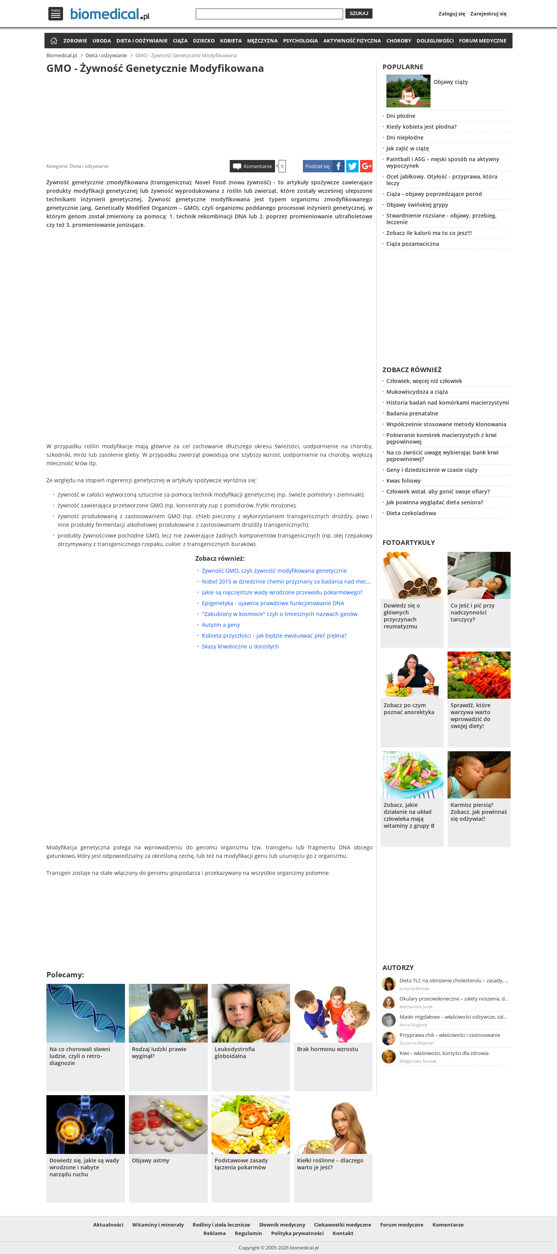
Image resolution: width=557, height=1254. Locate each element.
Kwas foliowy (403, 480)
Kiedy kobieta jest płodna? (421, 126)
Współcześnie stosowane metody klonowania (446, 424)
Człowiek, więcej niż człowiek (424, 381)
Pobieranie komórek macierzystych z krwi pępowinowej (441, 438)
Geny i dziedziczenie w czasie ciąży (432, 469)
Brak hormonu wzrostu (327, 1049)
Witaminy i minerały (158, 1224)
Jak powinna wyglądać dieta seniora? (434, 502)
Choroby (398, 40)
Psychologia (300, 40)
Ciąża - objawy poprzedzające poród (434, 193)
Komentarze (258, 166)
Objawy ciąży (451, 81)
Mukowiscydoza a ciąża (417, 391)
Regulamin (248, 1233)
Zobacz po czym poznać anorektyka (409, 709)
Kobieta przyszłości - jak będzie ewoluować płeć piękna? (274, 635)
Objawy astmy (150, 1160)
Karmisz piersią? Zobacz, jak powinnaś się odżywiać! (479, 811)
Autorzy (398, 967)
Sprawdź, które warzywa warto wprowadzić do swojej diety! (470, 716)
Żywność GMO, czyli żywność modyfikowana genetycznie (274, 570)
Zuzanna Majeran (417, 1043)
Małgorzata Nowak (418, 1061)
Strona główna (52, 41)
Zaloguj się (452, 13)
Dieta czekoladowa (411, 513)
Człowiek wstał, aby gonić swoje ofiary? (438, 491)
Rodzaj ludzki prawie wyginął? (159, 1053)
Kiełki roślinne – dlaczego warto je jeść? (330, 1164)
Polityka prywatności (297, 1233)
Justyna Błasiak (414, 988)
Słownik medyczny (282, 1224)
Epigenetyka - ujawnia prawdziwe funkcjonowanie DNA (273, 603)
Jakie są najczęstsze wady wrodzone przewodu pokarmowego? (282, 592)
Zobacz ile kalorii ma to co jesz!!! (429, 233)
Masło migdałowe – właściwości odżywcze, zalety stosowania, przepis (454, 1016)
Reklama (214, 1233)
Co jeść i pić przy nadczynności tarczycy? (473, 612)
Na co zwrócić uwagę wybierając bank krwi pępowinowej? (442, 456)
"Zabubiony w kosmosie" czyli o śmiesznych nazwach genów (279, 614)
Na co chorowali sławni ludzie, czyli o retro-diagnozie (80, 1056)
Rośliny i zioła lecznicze (221, 1224)
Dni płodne (400, 115)
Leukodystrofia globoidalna (235, 1053)
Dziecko (204, 40)
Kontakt (343, 1233)
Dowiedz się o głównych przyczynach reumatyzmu (402, 616)
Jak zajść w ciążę (407, 148)
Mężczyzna (262, 40)
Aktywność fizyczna (352, 40)
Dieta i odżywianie (141, 40)
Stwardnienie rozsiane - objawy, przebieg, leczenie (441, 219)
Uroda (101, 40)
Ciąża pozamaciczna (412, 243)
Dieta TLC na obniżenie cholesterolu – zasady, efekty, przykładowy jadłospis (454, 980)
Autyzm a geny (221, 624)
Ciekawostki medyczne (342, 1224)
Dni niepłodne (405, 137)
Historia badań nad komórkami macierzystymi (447, 402)
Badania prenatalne (412, 413)
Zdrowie (75, 40)
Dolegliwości (435, 40)
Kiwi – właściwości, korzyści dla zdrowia (444, 1053)
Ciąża (180, 40)
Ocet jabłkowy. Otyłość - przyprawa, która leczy (441, 180)
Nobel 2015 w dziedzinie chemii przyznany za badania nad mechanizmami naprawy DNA (287, 581)
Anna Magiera (413, 1025)
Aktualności (108, 1224)
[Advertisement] (210, 115)
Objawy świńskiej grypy (417, 204)
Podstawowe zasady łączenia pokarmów (241, 1164)
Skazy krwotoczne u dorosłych (240, 646)
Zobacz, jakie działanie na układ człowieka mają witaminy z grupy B (409, 815)
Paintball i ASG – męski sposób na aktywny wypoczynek (442, 162)
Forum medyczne (482, 40)
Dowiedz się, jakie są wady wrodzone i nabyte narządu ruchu (84, 1167)
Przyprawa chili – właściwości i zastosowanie (450, 1034)
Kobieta (231, 40)
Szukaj (359, 13)
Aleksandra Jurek (416, 1006)
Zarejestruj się (488, 13)
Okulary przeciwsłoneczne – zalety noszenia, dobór (454, 998)
